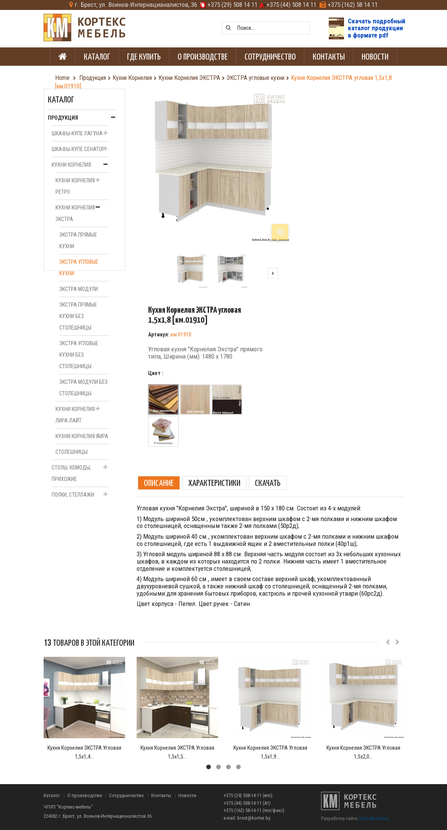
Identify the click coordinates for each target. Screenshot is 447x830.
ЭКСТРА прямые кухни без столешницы (78, 316)
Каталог (52, 796)
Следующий (273, 273)
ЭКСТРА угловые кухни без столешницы (78, 354)
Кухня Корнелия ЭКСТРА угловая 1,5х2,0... (363, 752)
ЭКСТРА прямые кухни (78, 240)
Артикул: (159, 334)
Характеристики (214, 483)
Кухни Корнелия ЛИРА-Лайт (75, 415)
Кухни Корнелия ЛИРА (81, 436)
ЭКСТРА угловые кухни (78, 267)
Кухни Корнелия (71, 165)
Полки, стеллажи (73, 495)
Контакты (161, 796)
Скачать (268, 483)
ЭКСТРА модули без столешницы (83, 387)
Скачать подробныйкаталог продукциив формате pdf (376, 28)
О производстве (84, 796)
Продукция (63, 118)
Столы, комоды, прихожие (71, 473)
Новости (187, 796)
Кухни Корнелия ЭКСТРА (75, 213)
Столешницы (71, 452)
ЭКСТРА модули (78, 289)
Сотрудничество (126, 796)
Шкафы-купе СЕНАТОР (78, 149)
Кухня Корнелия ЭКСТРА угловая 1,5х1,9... (270, 752)
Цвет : (156, 373)
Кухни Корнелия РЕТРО (75, 186)
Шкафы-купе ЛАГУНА (77, 133)
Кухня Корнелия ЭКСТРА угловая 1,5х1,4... (84, 752)
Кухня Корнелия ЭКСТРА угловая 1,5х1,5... (177, 752)
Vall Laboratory (373, 818)
